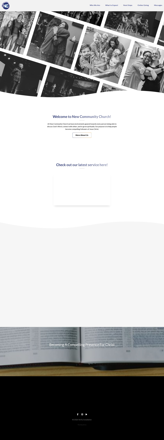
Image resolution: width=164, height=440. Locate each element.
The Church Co (82, 425)
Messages (158, 5)
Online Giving (143, 5)
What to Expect (111, 5)
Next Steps (127, 5)
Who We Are (95, 5)
